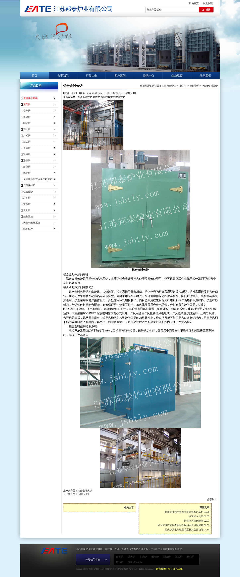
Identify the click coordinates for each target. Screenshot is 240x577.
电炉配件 (28, 229)
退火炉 (27, 116)
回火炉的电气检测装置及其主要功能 (184, 529)
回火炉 (27, 123)
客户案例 (120, 75)
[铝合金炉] (83, 494)
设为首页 (194, 3)
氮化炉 (27, 210)
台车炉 (27, 110)
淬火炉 (27, 129)
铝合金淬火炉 (85, 490)
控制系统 (28, 216)
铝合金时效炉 (85, 97)
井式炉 (27, 135)
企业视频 (177, 75)
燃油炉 (27, 173)
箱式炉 (27, 141)
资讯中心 (148, 75)
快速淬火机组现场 (193, 520)
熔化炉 (27, 166)
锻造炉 (27, 204)
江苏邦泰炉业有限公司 (174, 85)
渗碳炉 (27, 160)
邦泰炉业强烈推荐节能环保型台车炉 (184, 512)
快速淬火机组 (30, 98)
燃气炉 (27, 104)
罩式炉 (27, 148)
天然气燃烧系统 (31, 222)
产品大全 (91, 75)
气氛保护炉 (29, 185)
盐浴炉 (27, 154)
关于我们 (63, 75)
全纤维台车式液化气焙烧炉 (37, 179)
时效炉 (96, 97)
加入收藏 (208, 3)
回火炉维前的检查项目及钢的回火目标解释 (180, 525)
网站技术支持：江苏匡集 (169, 569)
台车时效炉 (107, 97)
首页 (34, 75)
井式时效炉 (119, 97)
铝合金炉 (28, 191)
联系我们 (205, 75)
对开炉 (27, 197)
